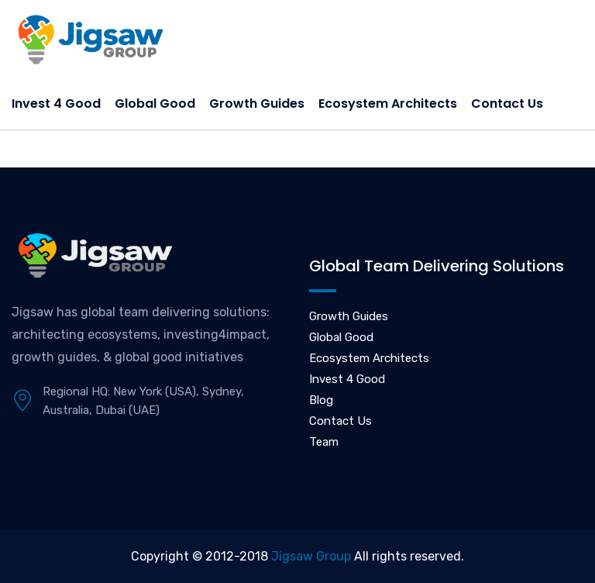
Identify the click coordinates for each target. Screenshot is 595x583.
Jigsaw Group (311, 556)
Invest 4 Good (56, 103)
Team (324, 442)
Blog (321, 400)
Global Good (155, 103)
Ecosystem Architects (387, 103)
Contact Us (507, 103)
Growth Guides (256, 103)
